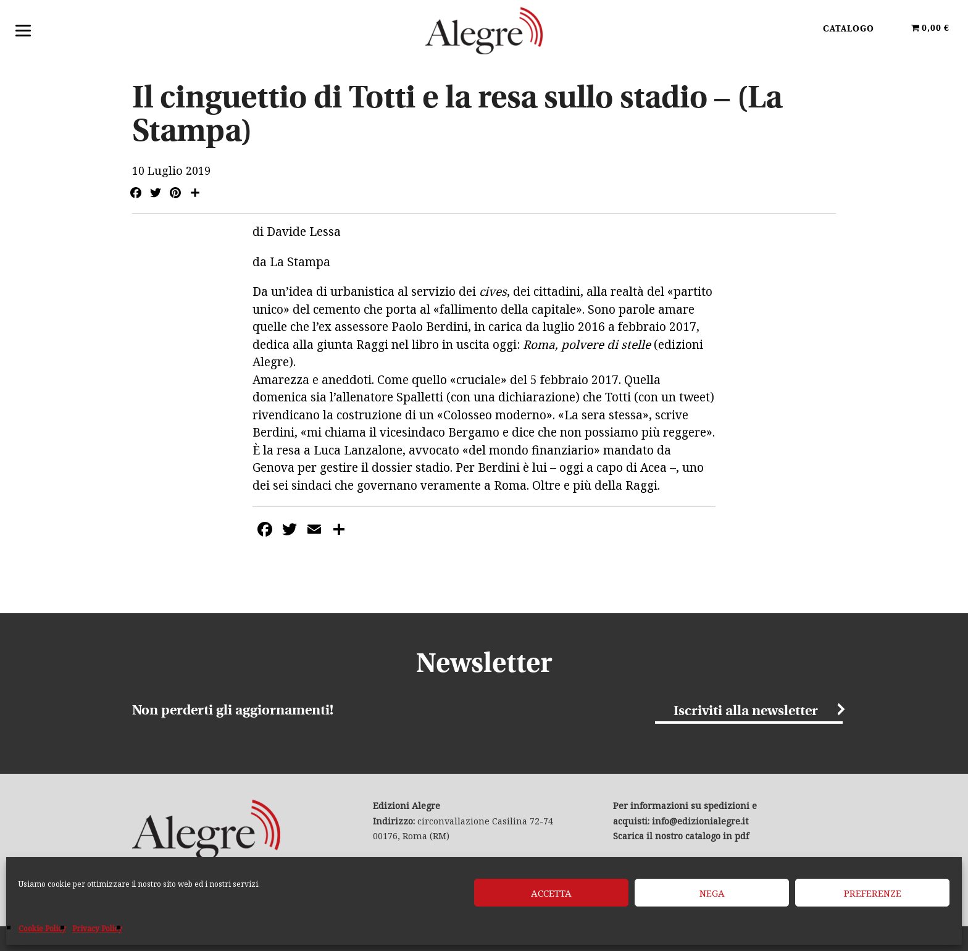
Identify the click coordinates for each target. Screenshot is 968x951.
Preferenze (872, 893)
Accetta (551, 893)
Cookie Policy (42, 928)
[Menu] (23, 29)
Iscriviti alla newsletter (746, 712)
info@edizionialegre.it (700, 821)
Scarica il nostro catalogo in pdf (681, 836)
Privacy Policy (97, 928)
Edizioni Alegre (484, 30)
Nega (712, 893)
